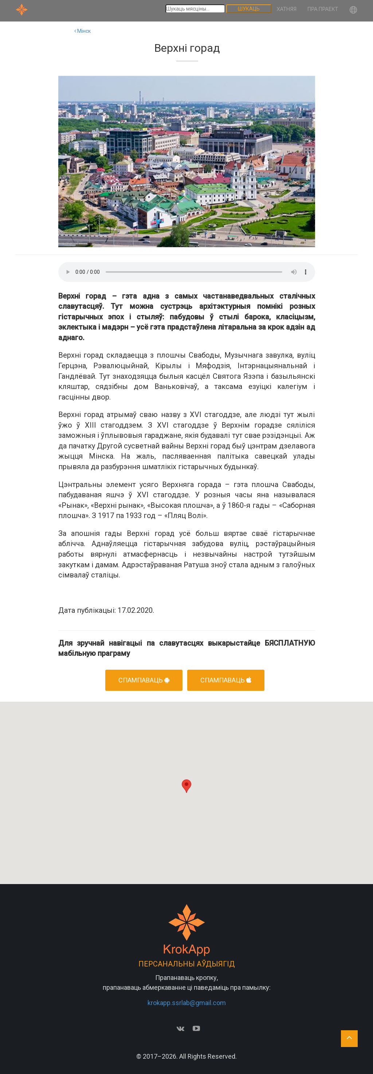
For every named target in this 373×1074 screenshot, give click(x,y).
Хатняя (287, 9)
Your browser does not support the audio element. (186, 272)
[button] (353, 11)
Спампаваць (225, 680)
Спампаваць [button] (143, 680)
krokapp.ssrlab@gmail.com (187, 1003)
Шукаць (249, 9)
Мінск (82, 31)
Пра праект (322, 9)
